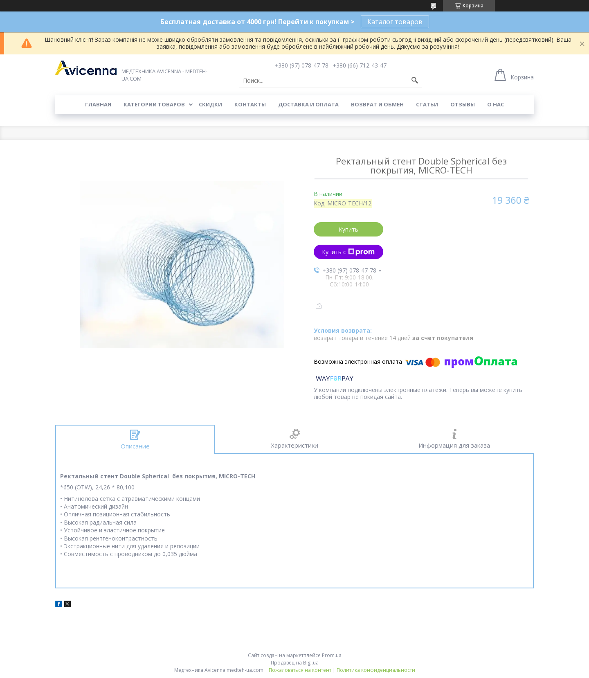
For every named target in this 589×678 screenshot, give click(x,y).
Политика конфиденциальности (376, 670)
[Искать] (415, 81)
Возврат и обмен (377, 104)
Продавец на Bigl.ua (295, 662)
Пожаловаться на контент (300, 670)
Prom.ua (332, 655)
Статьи (427, 104)
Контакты (250, 104)
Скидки (210, 104)
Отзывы (462, 104)
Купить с (348, 252)
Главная (98, 104)
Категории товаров (154, 104)
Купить (348, 229)
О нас (495, 104)
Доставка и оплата (308, 104)
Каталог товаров (395, 21)
